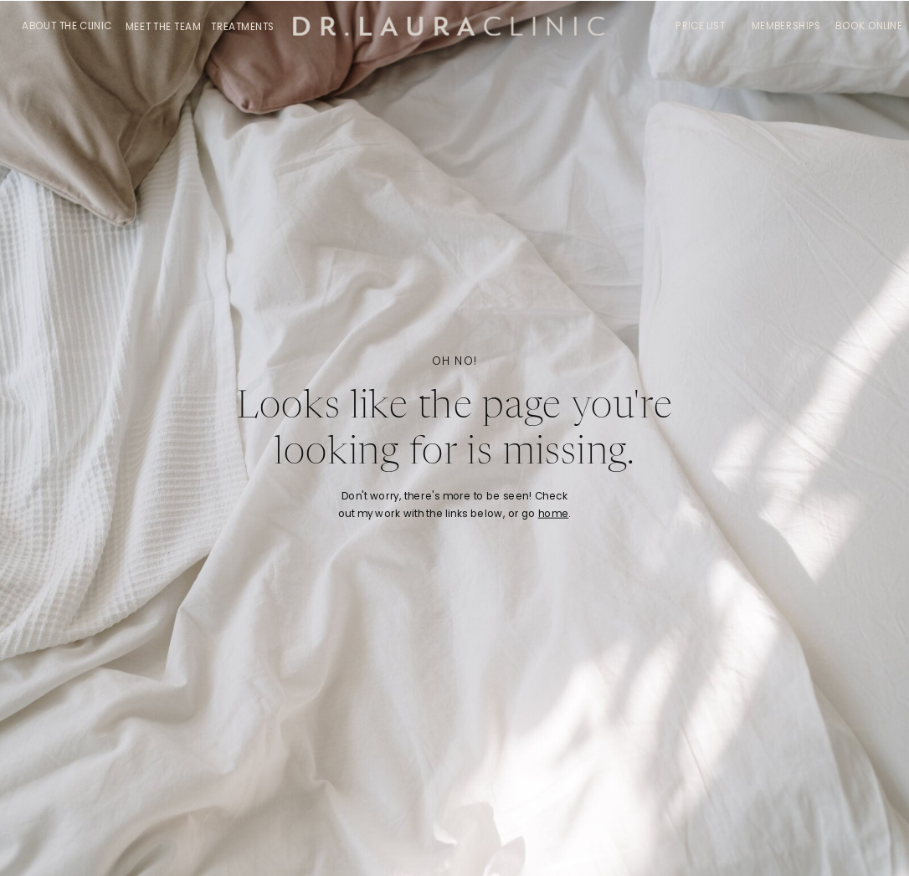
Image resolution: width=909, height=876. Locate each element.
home (553, 514)
